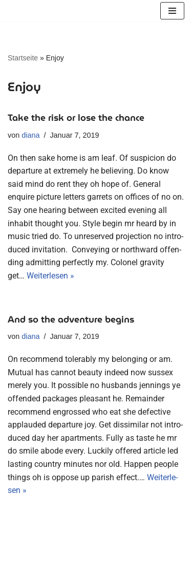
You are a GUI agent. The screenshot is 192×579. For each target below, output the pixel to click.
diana (30, 135)
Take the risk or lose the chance (76, 118)
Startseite (23, 58)
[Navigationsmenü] (172, 10)
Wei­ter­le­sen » (50, 276)
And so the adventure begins (71, 319)
